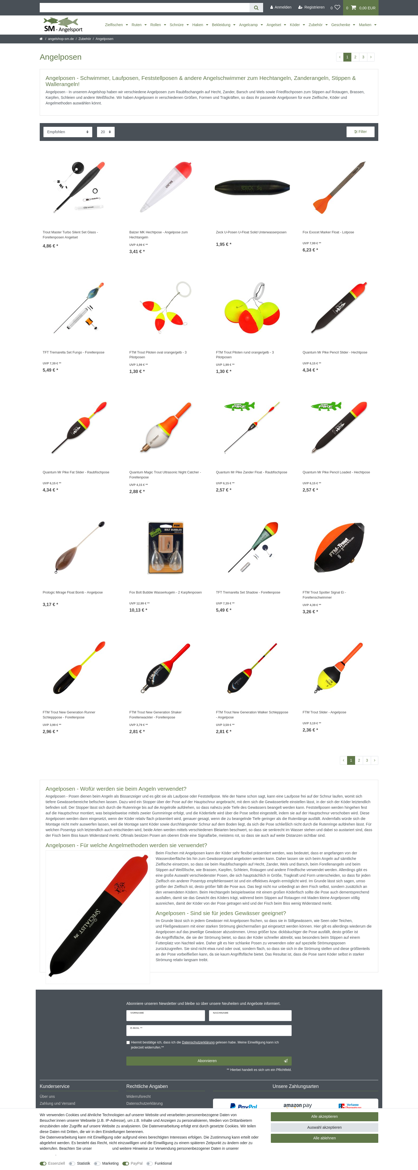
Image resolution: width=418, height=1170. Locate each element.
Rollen (156, 25)
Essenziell (56, 1163)
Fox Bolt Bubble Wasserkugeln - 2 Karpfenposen (165, 592)
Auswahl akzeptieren (324, 1127)
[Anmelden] (280, 7)
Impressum (102, 1148)
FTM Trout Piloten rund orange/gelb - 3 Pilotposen (245, 355)
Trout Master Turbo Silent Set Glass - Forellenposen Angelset (70, 234)
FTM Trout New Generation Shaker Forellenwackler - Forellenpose (155, 714)
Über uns (47, 1096)
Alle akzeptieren (324, 1116)
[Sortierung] (67, 132)
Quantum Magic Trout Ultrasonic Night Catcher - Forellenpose (165, 474)
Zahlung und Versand (57, 1103)
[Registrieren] (311, 7)
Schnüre (177, 25)
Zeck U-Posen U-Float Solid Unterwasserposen (251, 232)
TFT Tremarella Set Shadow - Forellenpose (248, 592)
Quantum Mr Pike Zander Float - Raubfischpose (251, 472)
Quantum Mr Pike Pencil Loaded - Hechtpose (336, 472)
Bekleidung (221, 25)
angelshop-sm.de (61, 39)
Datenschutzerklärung (144, 1103)
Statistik (83, 1163)
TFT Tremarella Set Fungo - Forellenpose (73, 352)
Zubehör (316, 25)
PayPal (137, 1163)
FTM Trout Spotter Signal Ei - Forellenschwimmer (324, 595)
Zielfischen (114, 25)
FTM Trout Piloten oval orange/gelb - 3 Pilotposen (158, 355)
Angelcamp (249, 25)
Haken (198, 25)
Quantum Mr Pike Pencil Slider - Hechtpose (335, 352)
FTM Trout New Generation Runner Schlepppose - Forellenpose (69, 714)
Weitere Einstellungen (195, 1163)
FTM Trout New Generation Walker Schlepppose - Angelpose (252, 714)
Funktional (163, 1163)
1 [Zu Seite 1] (347, 57)
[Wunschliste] (335, 7)
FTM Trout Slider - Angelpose (324, 712)
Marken (365, 25)
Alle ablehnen (324, 1138)
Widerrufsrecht (138, 1096)
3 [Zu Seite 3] (363, 57)
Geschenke (341, 25)
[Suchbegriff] (145, 7)
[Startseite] (41, 39)
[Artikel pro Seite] (106, 132)
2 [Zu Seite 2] (355, 57)
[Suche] (256, 7)
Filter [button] (360, 131)
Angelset (274, 25)
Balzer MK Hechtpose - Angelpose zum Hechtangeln (158, 234)
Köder (295, 25)
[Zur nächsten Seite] (371, 57)
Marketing (110, 1163)
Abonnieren (243, 1061)
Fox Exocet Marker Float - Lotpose (328, 232)
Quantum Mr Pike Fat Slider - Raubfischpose (76, 472)
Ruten (137, 25)
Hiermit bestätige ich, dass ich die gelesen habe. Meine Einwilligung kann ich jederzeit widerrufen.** (205, 1045)
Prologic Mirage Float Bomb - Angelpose (73, 592)
